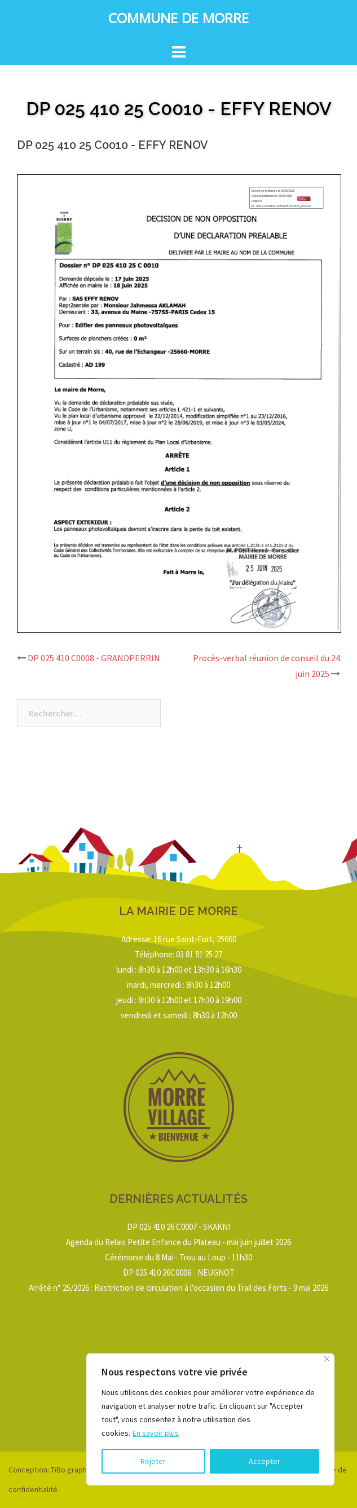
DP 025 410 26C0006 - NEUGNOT (179, 1272)
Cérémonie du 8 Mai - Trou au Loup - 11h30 (178, 1257)
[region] (210, 1419)
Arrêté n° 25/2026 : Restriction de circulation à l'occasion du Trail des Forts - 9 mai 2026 (178, 1287)
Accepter (264, 1461)
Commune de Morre (178, 20)
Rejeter (153, 1461)
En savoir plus (156, 1433)
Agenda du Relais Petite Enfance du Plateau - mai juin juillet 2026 (178, 1242)
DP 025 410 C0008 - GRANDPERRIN (94, 657)
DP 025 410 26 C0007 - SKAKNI (178, 1226)
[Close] (326, 1358)
